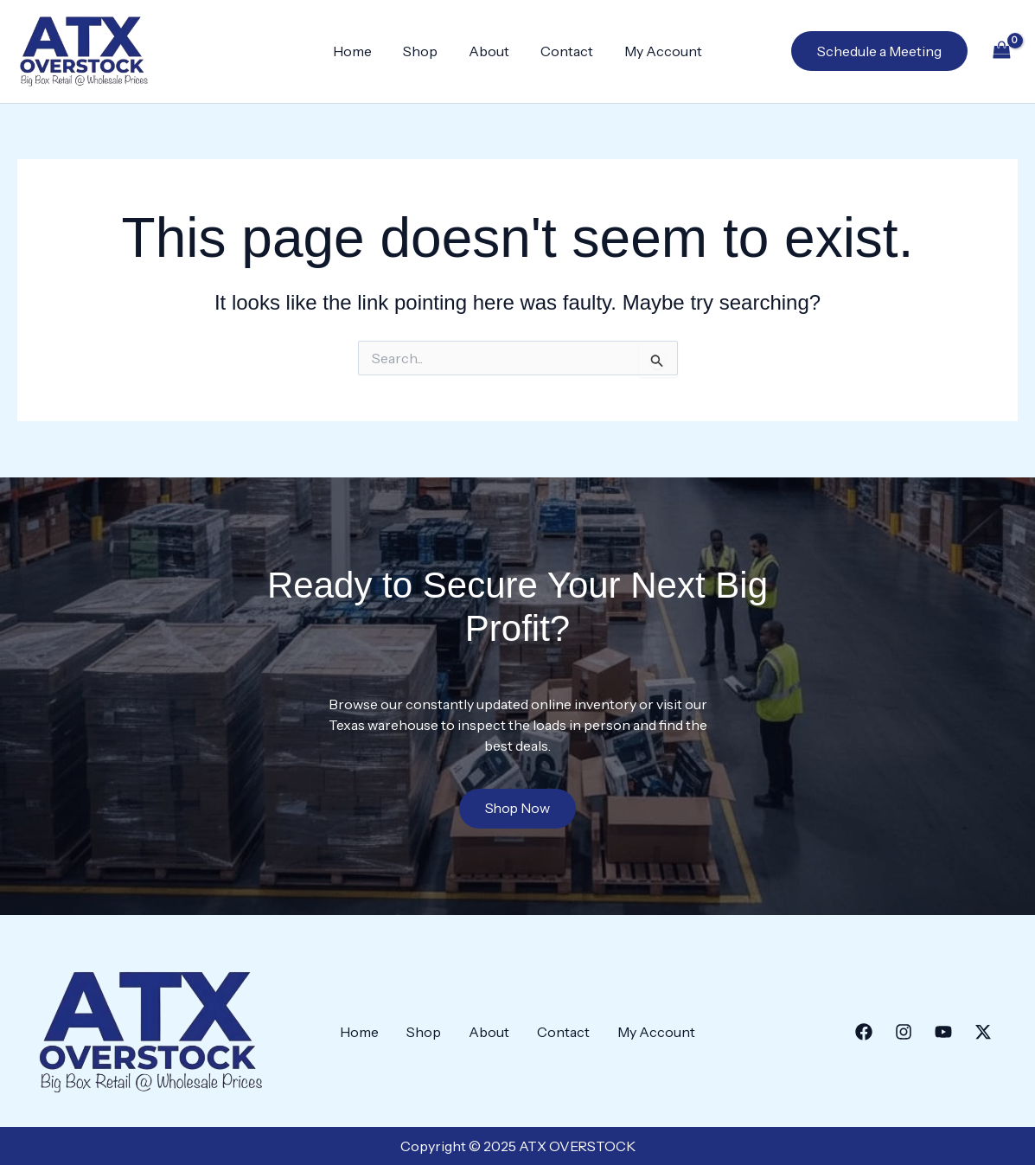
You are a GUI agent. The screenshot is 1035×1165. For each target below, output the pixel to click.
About (489, 51)
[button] (879, 51)
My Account (656, 51)
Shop (423, 51)
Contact (563, 51)
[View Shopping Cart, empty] (1001, 51)
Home (359, 51)
